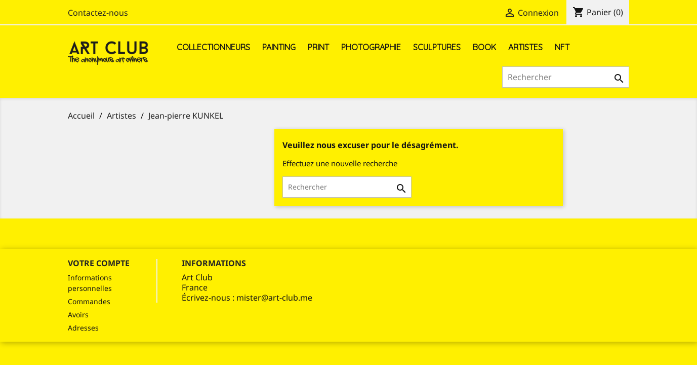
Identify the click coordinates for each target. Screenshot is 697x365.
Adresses (83, 328)
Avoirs (78, 314)
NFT (562, 47)
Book (484, 47)
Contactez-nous (98, 12)
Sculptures (437, 47)
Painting (279, 47)
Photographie (371, 47)
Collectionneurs (213, 47)
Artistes (525, 47)
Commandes (89, 301)
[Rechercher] (565, 77)
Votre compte (99, 263)
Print (318, 47)
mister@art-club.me (274, 297)
